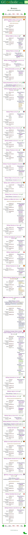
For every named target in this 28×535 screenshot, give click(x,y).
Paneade (20, 241)
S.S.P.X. (13, 21)
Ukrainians (22, 291)
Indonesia (20, 366)
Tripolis (17, 54)
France (10, 40)
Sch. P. (18, 396)
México (21, 246)
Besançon (21, 171)
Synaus (20, 452)
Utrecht (17, 479)
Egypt (20, 372)
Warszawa (21, 435)
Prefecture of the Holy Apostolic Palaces (21, 105)
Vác (13, 424)
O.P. (21, 177)
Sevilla (21, 272)
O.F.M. (20, 82)
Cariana (17, 300)
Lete (19, 131)
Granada (15, 180)
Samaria (20, 380)
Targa (20, 93)
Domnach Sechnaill (21, 212)
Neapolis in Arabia (15, 423)
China (22, 338)
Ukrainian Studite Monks (21, 282)
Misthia (20, 354)
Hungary (10, 402)
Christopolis (21, 269)
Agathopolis (21, 39)
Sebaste (20, 497)
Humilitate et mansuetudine (14, 443)
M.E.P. (14, 334)
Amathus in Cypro (21, 344)
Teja (21, 186)
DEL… (22, 14)
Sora (20, 255)
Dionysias (21, 153)
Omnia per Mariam (14, 23)
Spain (10, 27)
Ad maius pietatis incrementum (14, 398)
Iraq (20, 45)
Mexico (20, 247)
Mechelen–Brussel (21, 205)
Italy (9, 73)
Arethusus (21, 167)
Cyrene (20, 143)
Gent (20, 446)
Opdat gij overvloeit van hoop (14, 201)
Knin (20, 469)
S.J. (20, 199)
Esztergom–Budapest (21, 409)
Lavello (20, 511)
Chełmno (21, 501)
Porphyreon (21, 97)
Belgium (20, 158)
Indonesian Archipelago (21, 361)
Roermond (15, 302)
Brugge (21, 463)
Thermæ (17, 65)
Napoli (20, 134)
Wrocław (21, 259)
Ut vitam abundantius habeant (14, 306)
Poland (20, 260)
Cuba (10, 242)
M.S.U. (21, 277)
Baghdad (20, 44)
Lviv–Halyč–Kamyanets (21, 289)
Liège (20, 157)
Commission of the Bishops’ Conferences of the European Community (21, 219)
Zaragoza (18, 56)
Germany (10, 256)
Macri (20, 115)
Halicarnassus (22, 431)
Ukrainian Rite (13, 278)
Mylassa (20, 228)
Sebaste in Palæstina (21, 73)
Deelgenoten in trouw (14, 481)
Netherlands (20, 302)
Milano (14, 86)
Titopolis (17, 418)
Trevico (17, 478)
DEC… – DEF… (8, 14)
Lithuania (10, 512)
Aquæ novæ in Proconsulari (22, 402)
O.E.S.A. (15, 90)
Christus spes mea (14, 460)
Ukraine (10, 283)
